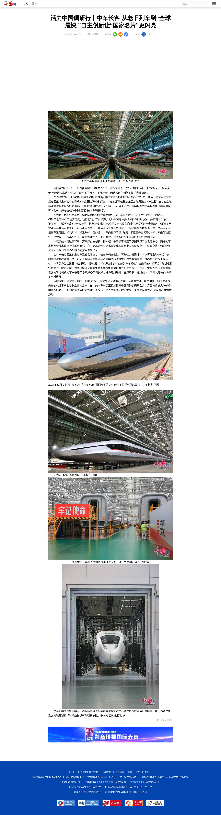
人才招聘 (107, 772)
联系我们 (120, 772)
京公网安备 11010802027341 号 (144, 782)
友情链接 (149, 772)
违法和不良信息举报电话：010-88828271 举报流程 (165, 777)
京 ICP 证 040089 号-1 (72, 782)
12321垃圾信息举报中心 (96, 777)
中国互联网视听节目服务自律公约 (46, 777)
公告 (130, 772)
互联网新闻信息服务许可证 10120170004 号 (106, 782)
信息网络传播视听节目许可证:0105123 (86, 787)
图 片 (34, 3)
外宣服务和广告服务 (90, 772)
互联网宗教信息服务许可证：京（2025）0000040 (130, 787)
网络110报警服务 (73, 777)
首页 (25, 3)
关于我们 (72, 772)
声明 (138, 772)
